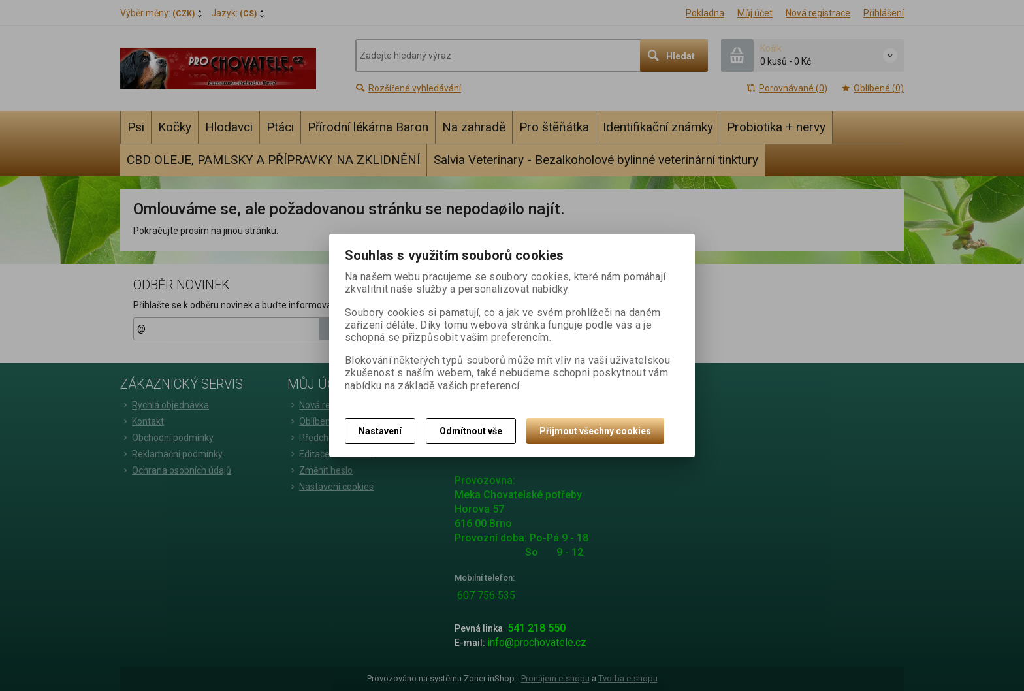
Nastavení (380, 431)
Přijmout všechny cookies (595, 431)
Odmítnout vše (471, 431)
